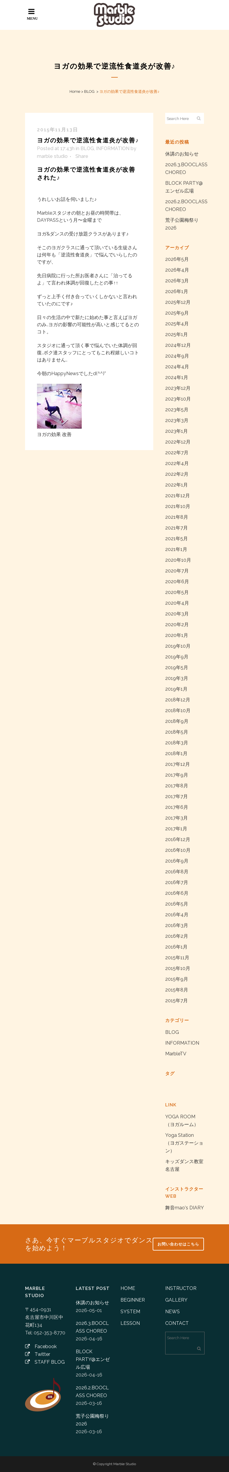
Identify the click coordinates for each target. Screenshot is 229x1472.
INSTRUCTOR (180, 1288)
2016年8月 (176, 871)
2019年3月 (176, 678)
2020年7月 (177, 571)
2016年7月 (176, 882)
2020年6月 (177, 581)
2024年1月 (176, 377)
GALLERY (176, 1300)
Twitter (37, 1354)
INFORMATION (112, 148)
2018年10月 (178, 710)
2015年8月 (176, 990)
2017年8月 (176, 786)
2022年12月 (178, 442)
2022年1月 (176, 485)
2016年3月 (176, 925)
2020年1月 (176, 635)
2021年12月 (177, 495)
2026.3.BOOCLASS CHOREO (92, 1327)
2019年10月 (178, 646)
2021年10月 (177, 506)
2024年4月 (177, 366)
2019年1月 (176, 689)
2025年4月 (177, 324)
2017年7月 (176, 796)
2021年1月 (176, 549)
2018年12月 (177, 700)
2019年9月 (176, 657)
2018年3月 (176, 743)
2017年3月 (176, 818)
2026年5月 (177, 259)
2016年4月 (176, 914)
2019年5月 (176, 667)
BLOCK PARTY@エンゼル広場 (93, 1359)
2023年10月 (178, 399)
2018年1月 (176, 753)
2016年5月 (176, 904)
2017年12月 (177, 764)
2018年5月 (176, 732)
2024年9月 (177, 356)
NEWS (172, 1311)
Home (74, 91)
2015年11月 (177, 957)
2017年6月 (176, 807)
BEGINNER (132, 1300)
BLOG (89, 91)
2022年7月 (176, 452)
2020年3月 (177, 614)
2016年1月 (176, 947)
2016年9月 (176, 861)
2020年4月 (177, 603)
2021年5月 (176, 538)
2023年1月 (176, 431)
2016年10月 (178, 850)
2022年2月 (176, 474)
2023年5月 (176, 409)
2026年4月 (177, 270)
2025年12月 (178, 302)
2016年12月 (177, 839)
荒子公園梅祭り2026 (92, 1420)
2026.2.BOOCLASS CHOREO (92, 1391)
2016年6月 (176, 893)
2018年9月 (176, 721)
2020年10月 (178, 560)
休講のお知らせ (182, 154)
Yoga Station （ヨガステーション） (184, 1143)
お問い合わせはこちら (178, 1244)
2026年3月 (177, 281)
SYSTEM (130, 1311)
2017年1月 (176, 829)
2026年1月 (176, 291)
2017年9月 (176, 775)
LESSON (130, 1323)
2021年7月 (176, 528)
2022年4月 (177, 463)
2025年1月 (176, 334)
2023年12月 (178, 388)
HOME (127, 1288)
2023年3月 (176, 420)
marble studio (52, 156)
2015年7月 (176, 1000)
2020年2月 (177, 624)
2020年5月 (177, 592)
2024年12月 (178, 345)
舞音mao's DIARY (184, 1208)
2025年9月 (177, 313)
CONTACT (177, 1323)
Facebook (41, 1346)
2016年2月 (176, 936)
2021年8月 (176, 517)
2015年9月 (176, 979)
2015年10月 (177, 968)
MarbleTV (175, 1054)
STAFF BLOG (45, 1362)
